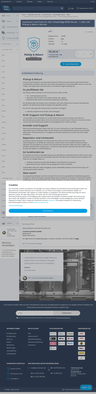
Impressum (52, 200)
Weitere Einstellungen (16, 205)
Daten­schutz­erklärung (41, 202)
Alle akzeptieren (48, 211)
